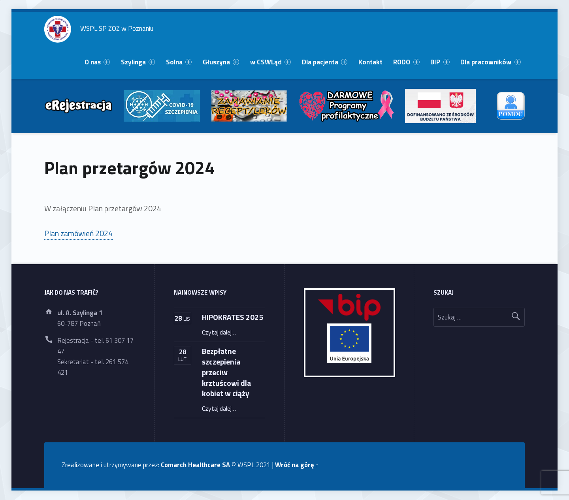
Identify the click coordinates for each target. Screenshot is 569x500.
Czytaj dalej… (219, 332)
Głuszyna (221, 62)
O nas (97, 62)
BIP (439, 62)
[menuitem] (97, 62)
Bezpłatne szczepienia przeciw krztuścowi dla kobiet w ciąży (226, 372)
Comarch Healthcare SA (195, 465)
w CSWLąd (270, 62)
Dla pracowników (490, 62)
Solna (179, 62)
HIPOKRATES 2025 (232, 317)
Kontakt (370, 62)
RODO (406, 62)
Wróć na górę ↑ (296, 465)
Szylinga (138, 62)
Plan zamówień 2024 (78, 233)
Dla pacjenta (324, 62)
